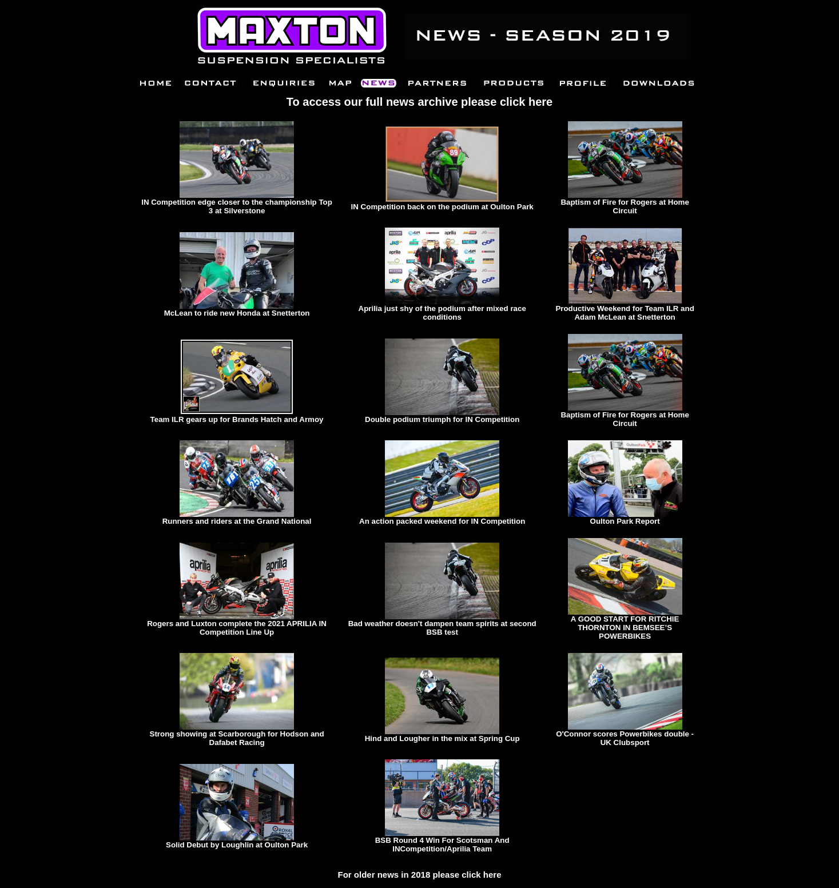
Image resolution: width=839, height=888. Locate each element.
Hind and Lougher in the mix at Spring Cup (442, 738)
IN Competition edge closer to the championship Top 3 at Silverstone (236, 206)
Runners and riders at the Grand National (237, 521)
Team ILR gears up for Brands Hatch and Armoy (237, 419)
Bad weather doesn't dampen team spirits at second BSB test (442, 627)
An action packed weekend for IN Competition (442, 521)
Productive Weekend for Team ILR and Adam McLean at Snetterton (624, 312)
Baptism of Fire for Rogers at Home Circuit (624, 206)
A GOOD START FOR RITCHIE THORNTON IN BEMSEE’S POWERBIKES (625, 627)
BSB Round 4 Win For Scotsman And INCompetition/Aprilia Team (442, 844)
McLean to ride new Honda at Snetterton (237, 313)
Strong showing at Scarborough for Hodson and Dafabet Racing (237, 738)
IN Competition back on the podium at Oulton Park (442, 206)
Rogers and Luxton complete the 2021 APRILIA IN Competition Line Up (237, 627)
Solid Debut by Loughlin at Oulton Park (237, 845)
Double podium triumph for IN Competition (442, 419)
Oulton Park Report (625, 521)
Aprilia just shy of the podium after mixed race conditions (442, 312)
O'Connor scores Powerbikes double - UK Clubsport (625, 738)
